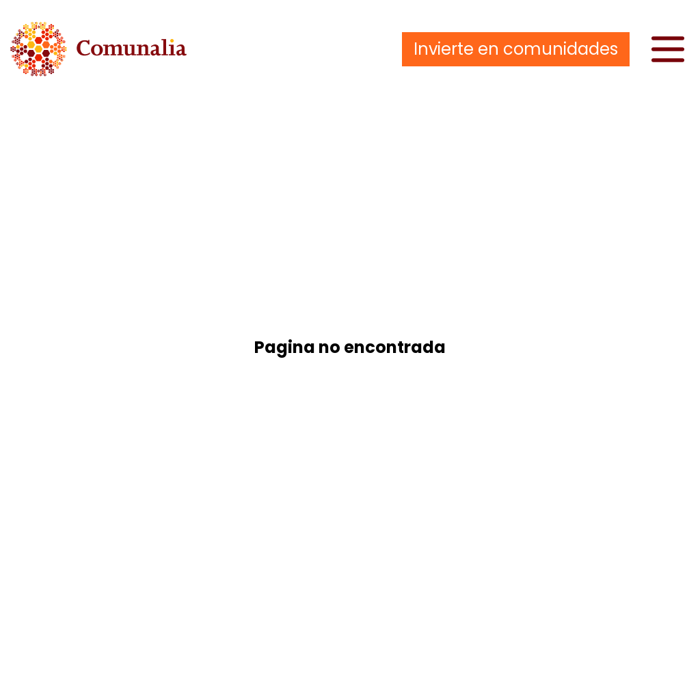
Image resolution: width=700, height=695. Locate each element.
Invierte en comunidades (516, 49)
